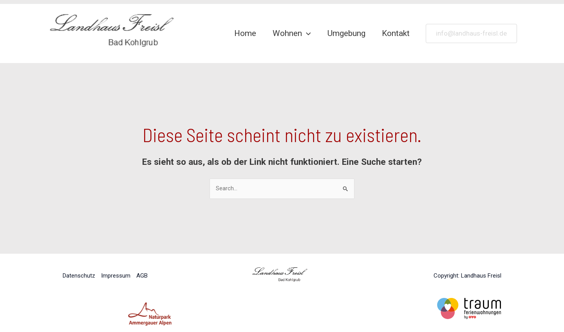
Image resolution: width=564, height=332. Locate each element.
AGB (142, 275)
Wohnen (292, 33)
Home (245, 33)
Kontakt (396, 33)
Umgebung (346, 33)
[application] (306, 33)
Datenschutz (79, 275)
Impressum (115, 275)
